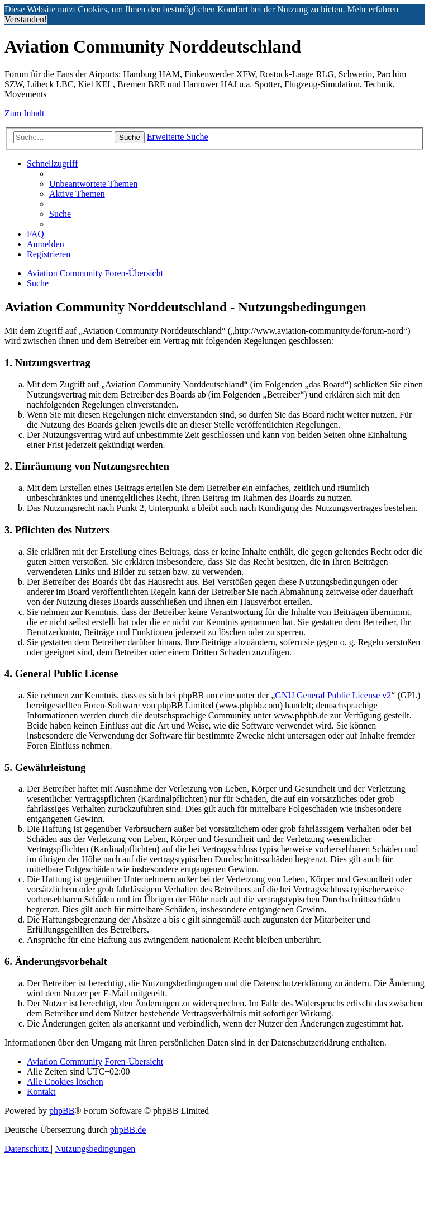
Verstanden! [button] (25, 19)
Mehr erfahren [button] (372, 9)
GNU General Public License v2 (333, 695)
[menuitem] (93, 183)
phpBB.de (128, 1129)
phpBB (61, 1110)
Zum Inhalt (24, 113)
